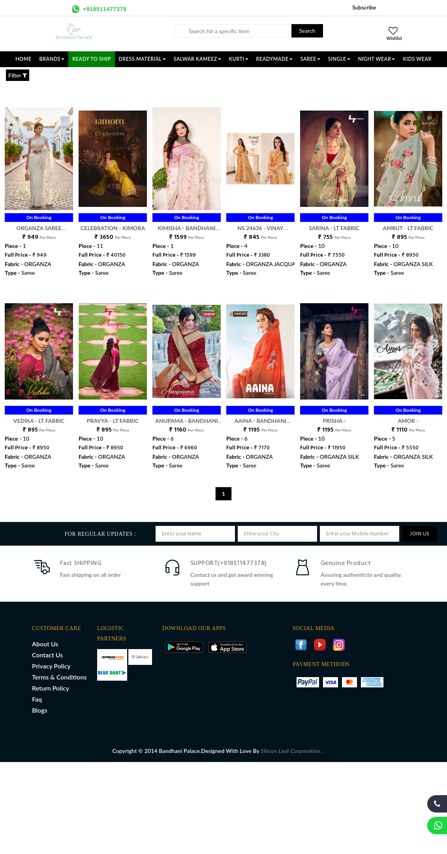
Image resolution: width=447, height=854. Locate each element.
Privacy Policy (51, 666)
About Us (45, 644)
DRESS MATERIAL (142, 59)
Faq (37, 699)
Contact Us (47, 655)
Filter (17, 75)
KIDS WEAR (417, 59)
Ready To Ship (91, 59)
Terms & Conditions (59, 677)
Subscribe (364, 7)
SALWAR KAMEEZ (197, 59)
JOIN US (419, 534)
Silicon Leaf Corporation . (292, 750)
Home (23, 59)
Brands (52, 59)
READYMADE (274, 59)
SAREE (310, 59)
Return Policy (50, 688)
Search (307, 30)
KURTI (238, 59)
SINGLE (339, 59)
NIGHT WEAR (376, 59)
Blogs (39, 710)
